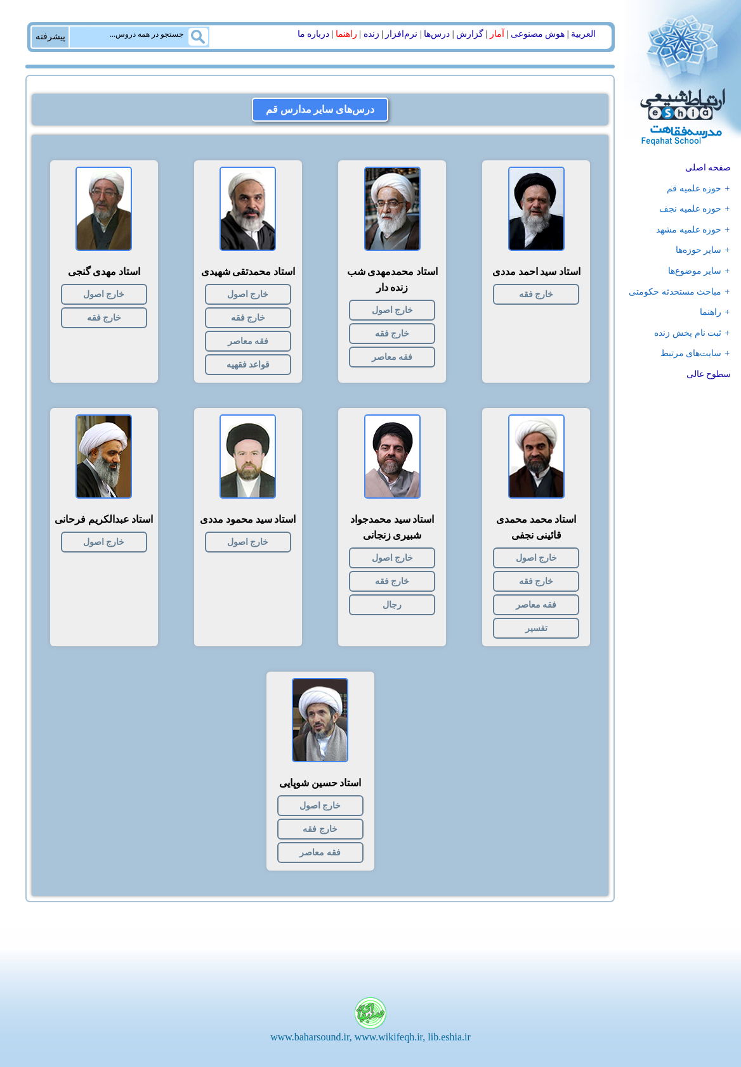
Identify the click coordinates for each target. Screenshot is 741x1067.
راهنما (346, 34)
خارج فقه (536, 294)
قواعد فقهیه (248, 364)
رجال (392, 604)
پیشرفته (50, 36)
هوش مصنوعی (538, 34)
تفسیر (536, 628)
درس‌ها (437, 34)
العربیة (583, 34)
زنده (371, 34)
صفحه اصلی (708, 167)
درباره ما (314, 34)
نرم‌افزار (401, 34)
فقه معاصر (392, 357)
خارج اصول (392, 310)
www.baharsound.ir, (311, 1037)
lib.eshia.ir (449, 1037)
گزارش (469, 34)
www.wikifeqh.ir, (390, 1037)
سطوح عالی (708, 374)
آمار (497, 34)
